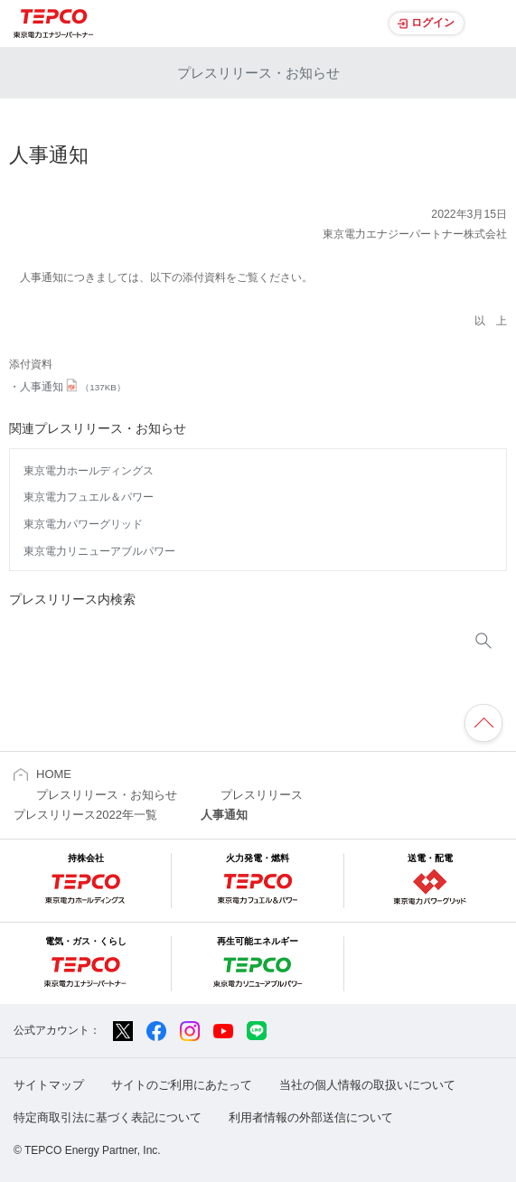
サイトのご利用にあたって (181, 1085)
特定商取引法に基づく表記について (108, 1117)
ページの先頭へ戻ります (483, 723)
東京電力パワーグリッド (83, 524)
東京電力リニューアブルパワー (99, 551)
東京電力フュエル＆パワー (88, 497)
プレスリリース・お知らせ (258, 72)
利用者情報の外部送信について (311, 1117)
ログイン (433, 22)
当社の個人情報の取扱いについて (367, 1085)
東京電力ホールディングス (88, 470)
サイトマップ (49, 1085)
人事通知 (73, 386)
